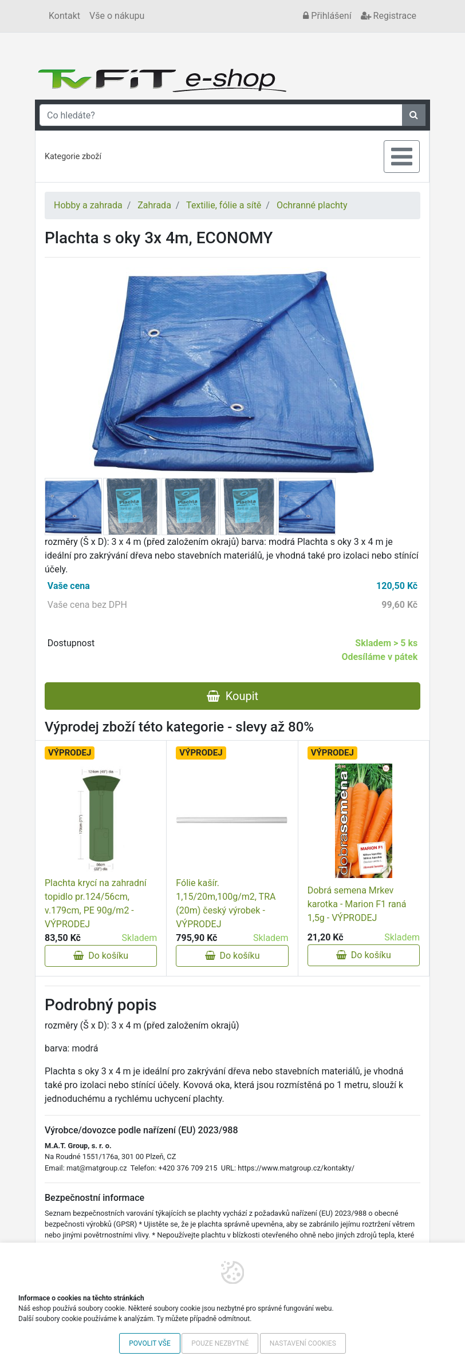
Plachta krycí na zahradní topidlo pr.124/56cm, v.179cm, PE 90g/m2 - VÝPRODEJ (96, 903)
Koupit (232, 696)
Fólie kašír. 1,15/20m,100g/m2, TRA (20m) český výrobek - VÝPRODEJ (225, 903)
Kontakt (64, 15)
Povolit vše (150, 1343)
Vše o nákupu (116, 15)
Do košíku (100, 955)
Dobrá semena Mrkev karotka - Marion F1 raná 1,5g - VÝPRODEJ (357, 904)
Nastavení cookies (303, 1343)
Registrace (388, 15)
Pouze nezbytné (220, 1343)
